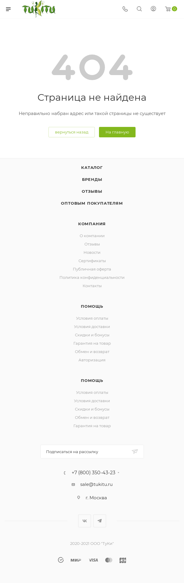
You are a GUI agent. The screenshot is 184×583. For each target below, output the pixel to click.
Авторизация (92, 359)
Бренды (92, 179)
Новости (92, 252)
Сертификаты (92, 260)
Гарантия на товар (92, 343)
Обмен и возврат (92, 351)
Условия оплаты (92, 318)
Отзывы (92, 191)
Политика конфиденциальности (92, 277)
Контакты (92, 285)
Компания (92, 223)
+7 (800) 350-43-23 (93, 472)
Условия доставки (92, 326)
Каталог (92, 167)
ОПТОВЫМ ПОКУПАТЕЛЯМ (92, 203)
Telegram (99, 520)
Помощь (92, 306)
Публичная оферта (92, 269)
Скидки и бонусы (92, 334)
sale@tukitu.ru (96, 484)
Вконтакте (84, 520)
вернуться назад (71, 132)
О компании (92, 235)
